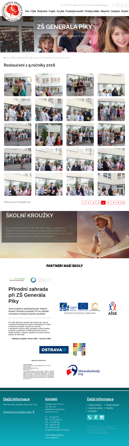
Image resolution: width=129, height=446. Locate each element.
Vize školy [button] (60, 12)
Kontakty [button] (124, 12)
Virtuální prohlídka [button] (92, 12)
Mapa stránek (112, 405)
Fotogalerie (115, 11)
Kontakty (92, 411)
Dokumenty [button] (105, 12)
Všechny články (95, 408)
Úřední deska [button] (42, 12)
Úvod (27, 11)
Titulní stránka (94, 405)
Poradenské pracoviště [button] (75, 12)
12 (123, 202)
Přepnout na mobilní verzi (18, 411)
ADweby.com (103, 433)
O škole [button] (33, 12)
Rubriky (109, 408)
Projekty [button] (52, 12)
